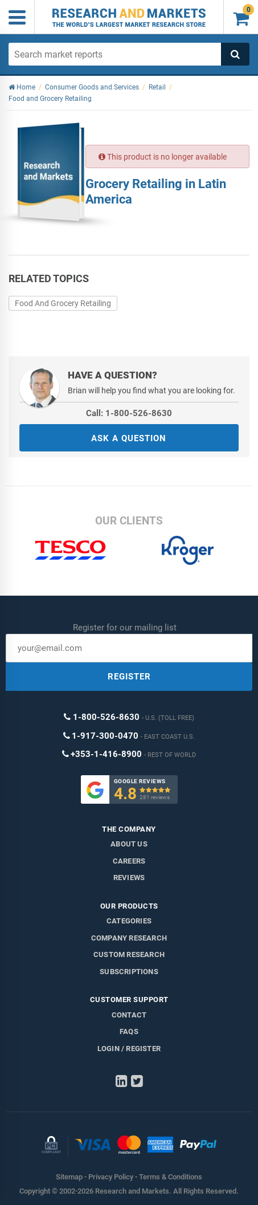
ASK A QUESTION (128, 438)
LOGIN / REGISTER (129, 1048)
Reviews (129, 877)
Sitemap (69, 1177)
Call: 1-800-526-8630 (129, 413)
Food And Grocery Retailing (63, 303)
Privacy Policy (110, 1177)
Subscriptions (129, 971)
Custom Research (129, 954)
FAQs (129, 1031)
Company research (129, 938)
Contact (129, 1015)
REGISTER (129, 676)
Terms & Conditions (170, 1177)
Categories (129, 921)
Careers (129, 861)
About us (129, 844)
